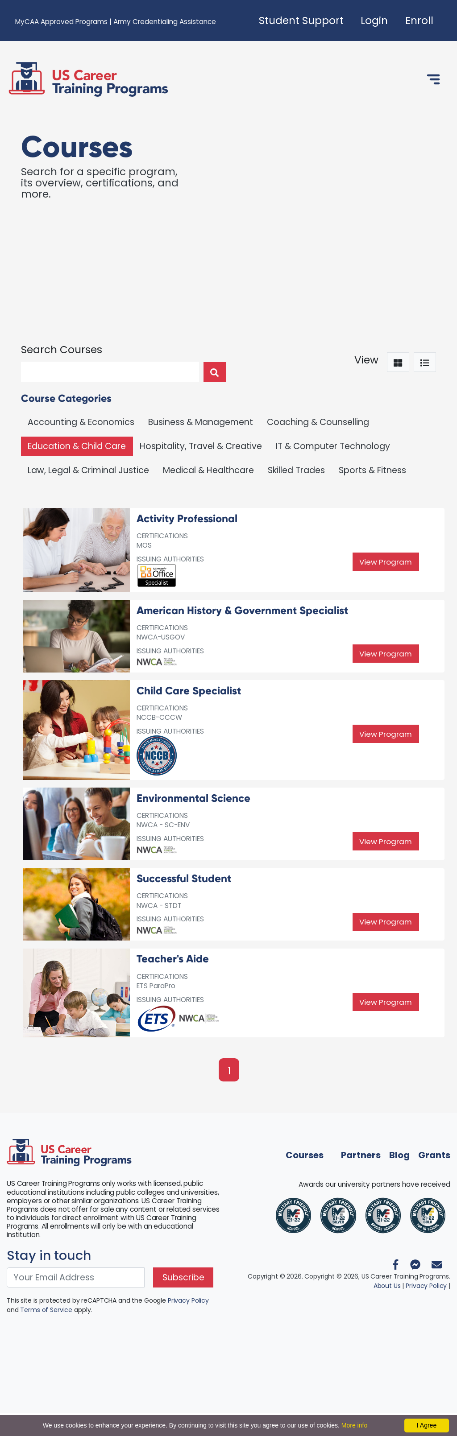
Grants (434, 1178)
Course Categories (66, 398)
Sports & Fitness (372, 470)
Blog (399, 1178)
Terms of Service (46, 1333)
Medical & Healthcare (208, 470)
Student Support (301, 20)
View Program (385, 563)
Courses (305, 1178)
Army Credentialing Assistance (164, 21)
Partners (361, 1178)
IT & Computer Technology (333, 446)
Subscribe (183, 1301)
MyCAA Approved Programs (61, 21)
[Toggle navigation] (434, 79)
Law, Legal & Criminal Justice (88, 470)
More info (354, 1425)
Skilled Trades (296, 470)
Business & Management (200, 422)
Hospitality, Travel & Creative (201, 446)
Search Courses (61, 349)
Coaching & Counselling (318, 422)
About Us (387, 1308)
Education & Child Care (77, 446)
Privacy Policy (188, 1324)
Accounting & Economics (81, 422)
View (366, 360)
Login (374, 20)
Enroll (419, 20)
